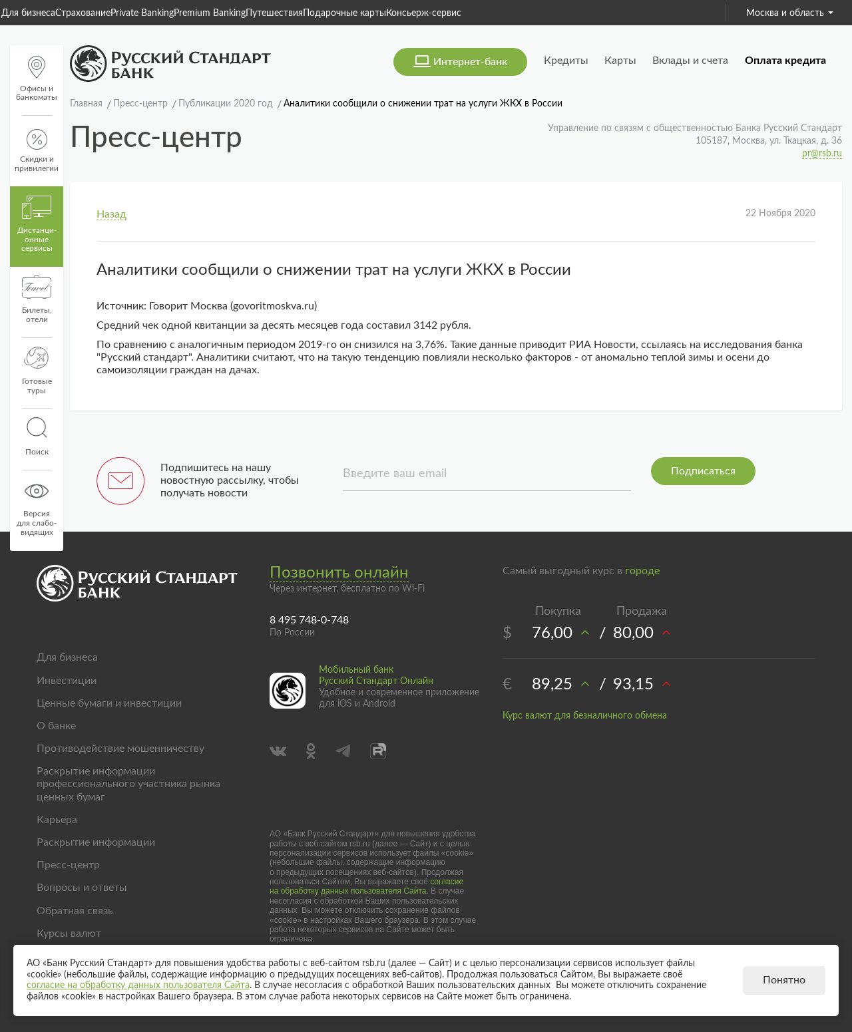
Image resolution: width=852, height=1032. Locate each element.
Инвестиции (67, 680)
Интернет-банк (470, 62)
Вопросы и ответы (82, 887)
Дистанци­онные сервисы (37, 224)
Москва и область (789, 13)
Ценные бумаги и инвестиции (109, 703)
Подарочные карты (344, 13)
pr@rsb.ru (822, 153)
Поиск (36, 436)
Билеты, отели (37, 299)
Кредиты (566, 60)
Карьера (57, 819)
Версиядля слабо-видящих (37, 507)
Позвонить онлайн (339, 573)
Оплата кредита (785, 60)
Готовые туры (37, 371)
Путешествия (274, 13)
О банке (56, 726)
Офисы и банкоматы (36, 79)
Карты (620, 60)
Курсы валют (69, 933)
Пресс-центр (68, 865)
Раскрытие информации (96, 842)
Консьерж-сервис (423, 13)
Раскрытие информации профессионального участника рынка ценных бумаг (128, 784)
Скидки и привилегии (37, 150)
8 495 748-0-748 (309, 620)
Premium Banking (210, 13)
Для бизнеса (28, 13)
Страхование (82, 13)
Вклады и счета (690, 60)
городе (642, 571)
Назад (111, 214)
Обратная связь (75, 911)
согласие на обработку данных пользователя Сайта (366, 886)
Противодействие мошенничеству (120, 748)
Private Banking (142, 13)
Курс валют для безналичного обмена (585, 716)
